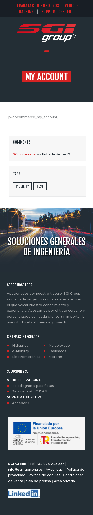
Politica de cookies (44, 475)
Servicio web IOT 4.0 (29, 391)
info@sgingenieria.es (25, 469)
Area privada (64, 481)
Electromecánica (26, 357)
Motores (56, 357)
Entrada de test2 (56, 154)
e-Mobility (20, 351)
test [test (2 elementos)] (40, 186)
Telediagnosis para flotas (33, 386)
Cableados (57, 351)
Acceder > (21, 403)
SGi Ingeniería (24, 154)
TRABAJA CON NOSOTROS (38, 5)
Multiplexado (59, 345)
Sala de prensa (38, 481)
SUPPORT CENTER (58, 11)
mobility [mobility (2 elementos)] (22, 186)
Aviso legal (54, 469)
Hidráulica (20, 345)
